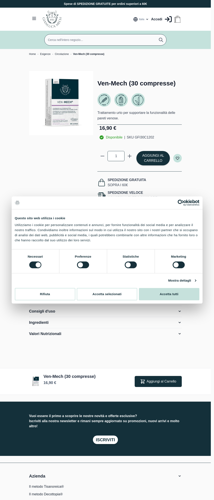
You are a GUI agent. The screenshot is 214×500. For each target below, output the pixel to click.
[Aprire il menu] (34, 18)
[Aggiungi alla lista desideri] (177, 158)
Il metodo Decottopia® (46, 494)
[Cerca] (160, 40)
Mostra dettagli (179, 280)
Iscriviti (105, 439)
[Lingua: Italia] (141, 19)
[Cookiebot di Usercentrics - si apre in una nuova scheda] (180, 203)
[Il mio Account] (161, 19)
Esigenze (45, 54)
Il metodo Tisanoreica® (46, 486)
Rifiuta (45, 294)
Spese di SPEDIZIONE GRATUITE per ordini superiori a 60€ (105, 4)
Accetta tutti (169, 294)
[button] (105, 476)
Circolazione (62, 54)
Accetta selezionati (107, 294)
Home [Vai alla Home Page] (32, 54)
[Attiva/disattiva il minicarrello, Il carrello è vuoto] (177, 19)
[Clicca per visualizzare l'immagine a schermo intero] (61, 103)
